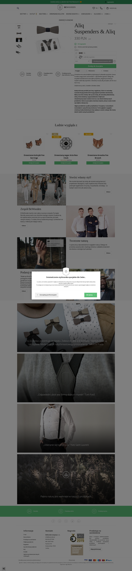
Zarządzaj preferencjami (47, 295)
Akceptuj (90, 295)
